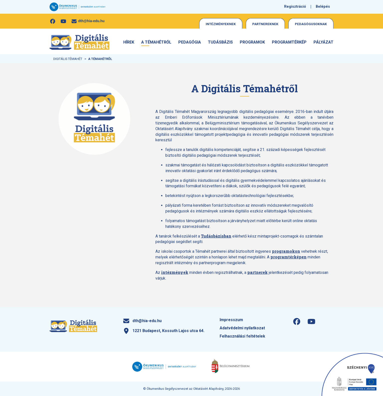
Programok (252, 42)
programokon (286, 251)
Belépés (323, 6)
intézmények (174, 272)
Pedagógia (189, 42)
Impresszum (231, 319)
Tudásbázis (220, 42)
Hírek (128, 42)
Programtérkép (289, 42)
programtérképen (288, 256)
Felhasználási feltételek (242, 336)
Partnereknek (265, 24)
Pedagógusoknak (311, 24)
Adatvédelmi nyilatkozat (242, 328)
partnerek (257, 272)
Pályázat (323, 42)
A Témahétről (156, 42)
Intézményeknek (221, 24)
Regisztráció (295, 6)
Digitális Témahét (67, 59)
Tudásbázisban (216, 236)
